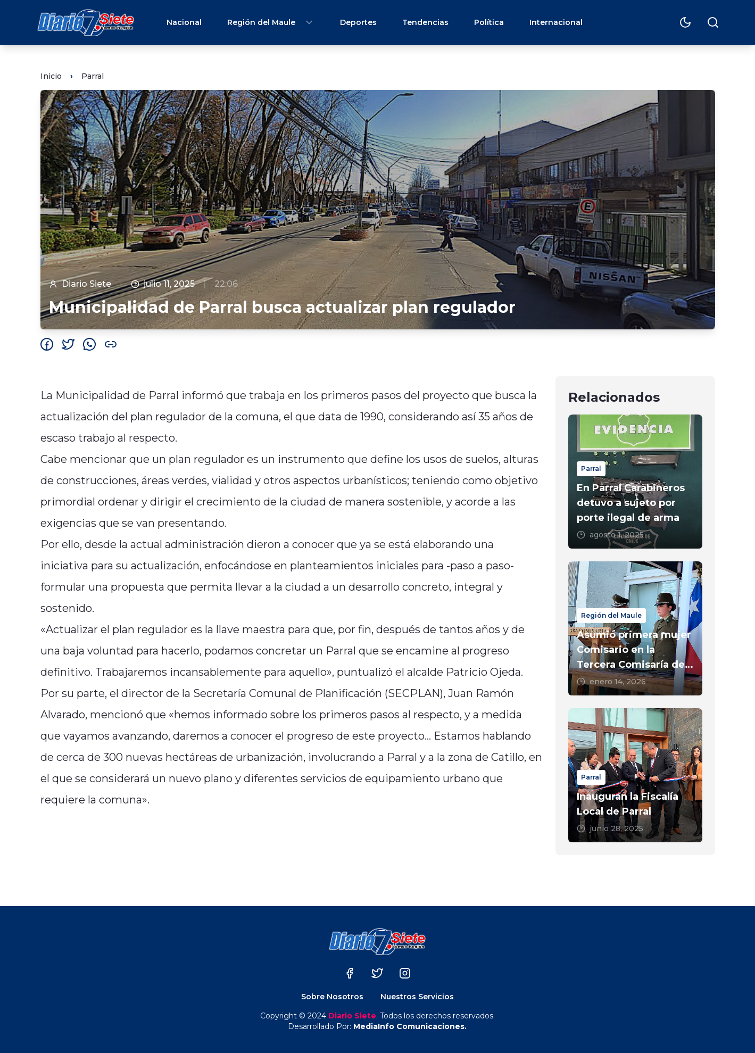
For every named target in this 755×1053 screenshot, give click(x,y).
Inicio (51, 76)
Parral (92, 76)
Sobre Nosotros (332, 996)
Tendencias (425, 22)
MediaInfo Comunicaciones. (410, 1026)
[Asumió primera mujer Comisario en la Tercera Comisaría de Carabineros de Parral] (635, 628)
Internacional (556, 22)
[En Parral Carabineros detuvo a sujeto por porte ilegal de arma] (635, 481)
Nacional (184, 22)
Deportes (358, 22)
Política (489, 22)
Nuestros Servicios (417, 996)
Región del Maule (270, 22)
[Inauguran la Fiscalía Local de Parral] (635, 775)
